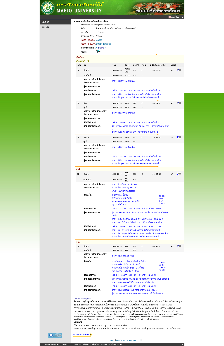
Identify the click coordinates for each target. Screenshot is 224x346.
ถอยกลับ (45, 27)
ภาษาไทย (174, 17)
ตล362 (99, 40)
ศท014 (99, 44)
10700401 (107, 44)
